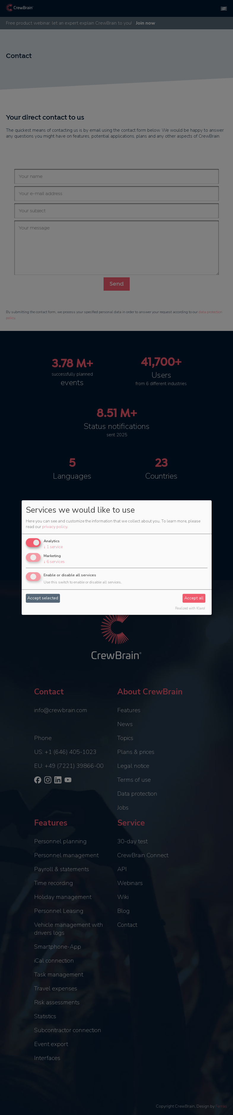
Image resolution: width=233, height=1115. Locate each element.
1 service (53, 547)
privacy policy (54, 527)
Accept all (194, 598)
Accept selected (42, 598)
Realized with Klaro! (190, 608)
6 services (54, 561)
